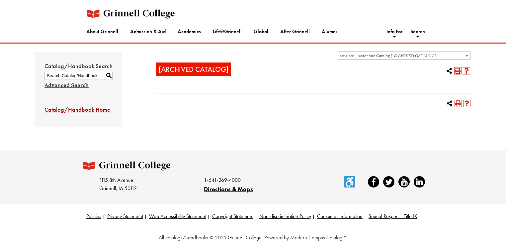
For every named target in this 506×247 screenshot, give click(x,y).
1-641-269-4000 (222, 180)
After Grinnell (295, 31)
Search (417, 31)
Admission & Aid (148, 31)
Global (261, 31)
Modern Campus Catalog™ (318, 237)
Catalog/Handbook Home (77, 109)
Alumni (329, 31)
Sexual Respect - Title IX (393, 216)
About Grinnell (102, 31)
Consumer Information (340, 216)
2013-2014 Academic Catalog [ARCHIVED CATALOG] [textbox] (388, 56)
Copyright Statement (232, 216)
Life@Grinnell (227, 31)
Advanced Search (66, 85)
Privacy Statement (125, 216)
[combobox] (404, 56)
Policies (93, 216)
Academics (189, 31)
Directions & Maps (228, 189)
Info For (394, 31)
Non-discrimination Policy (285, 216)
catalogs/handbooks (186, 237)
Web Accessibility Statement (177, 216)
